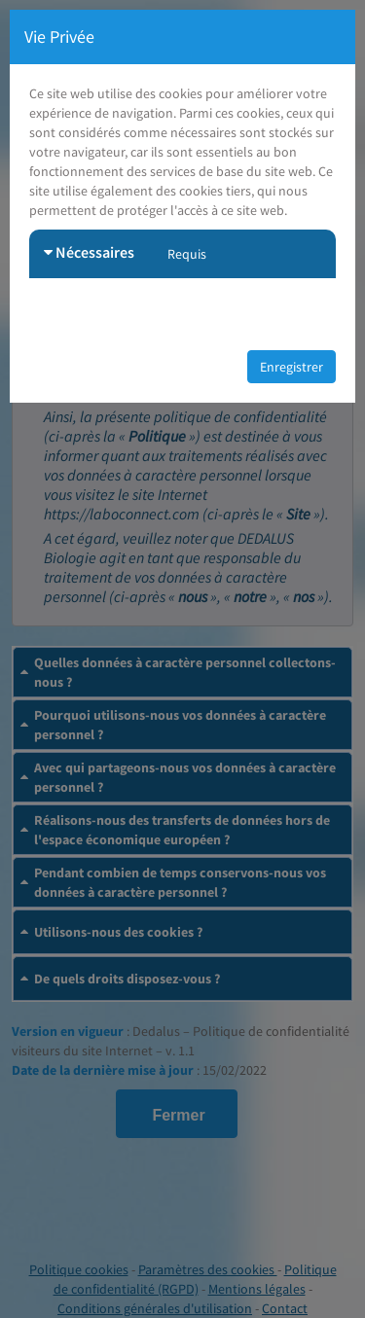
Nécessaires (89, 252)
